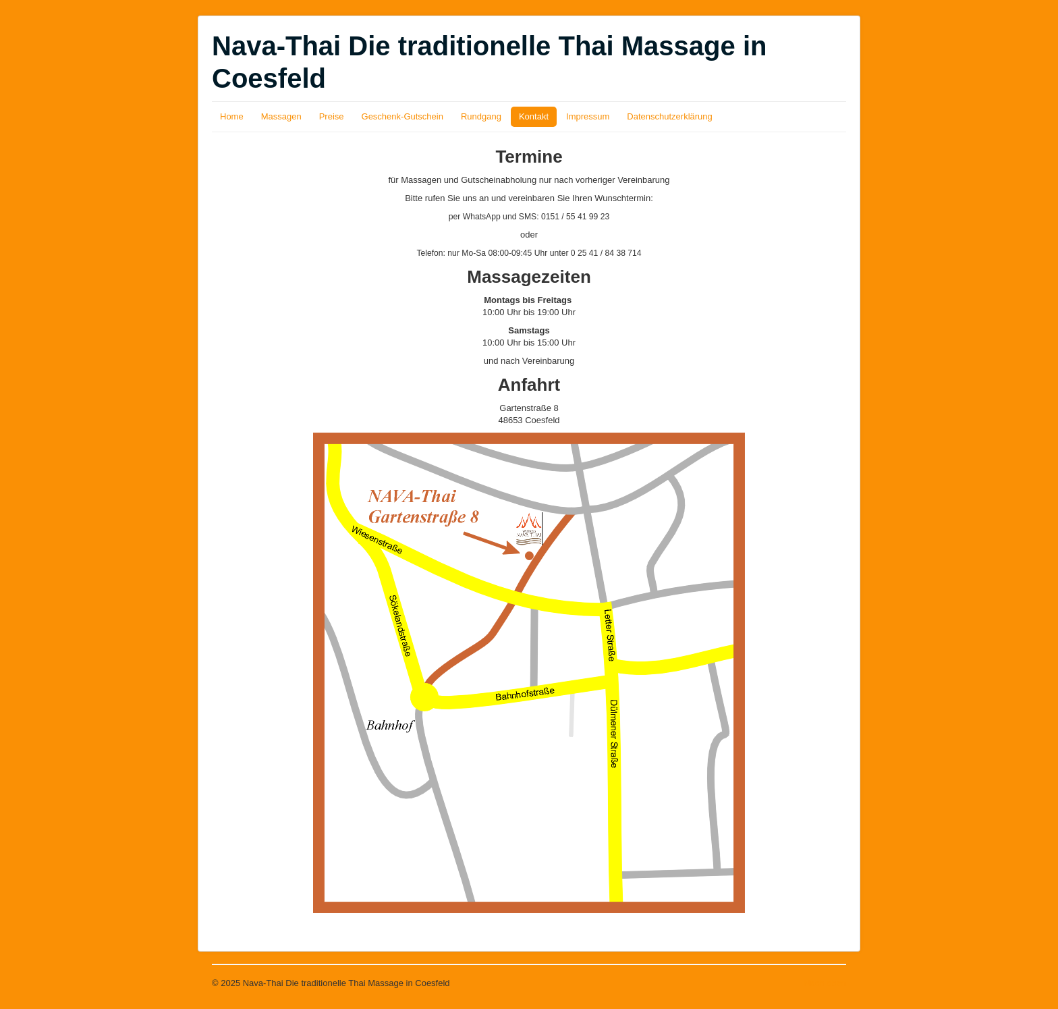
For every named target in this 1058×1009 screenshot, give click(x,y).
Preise (331, 116)
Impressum (587, 116)
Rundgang (481, 116)
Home (232, 116)
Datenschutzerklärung (669, 116)
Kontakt (534, 116)
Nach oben (825, 983)
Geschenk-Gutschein (402, 116)
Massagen (281, 116)
